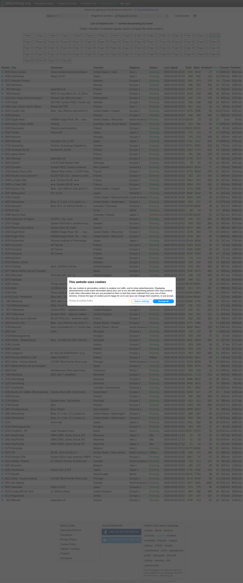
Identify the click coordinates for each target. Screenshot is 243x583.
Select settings (141, 301)
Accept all (163, 301)
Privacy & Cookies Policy (81, 300)
